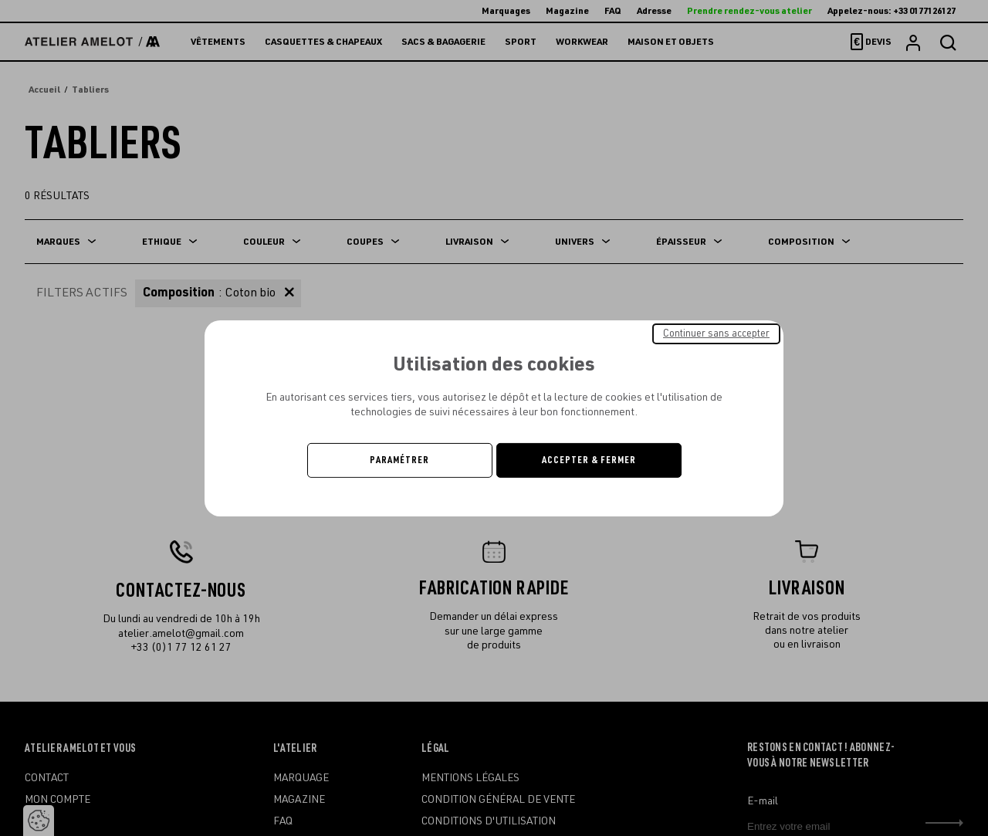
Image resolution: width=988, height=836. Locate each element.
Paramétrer (399, 460)
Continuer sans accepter (716, 333)
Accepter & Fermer (589, 460)
